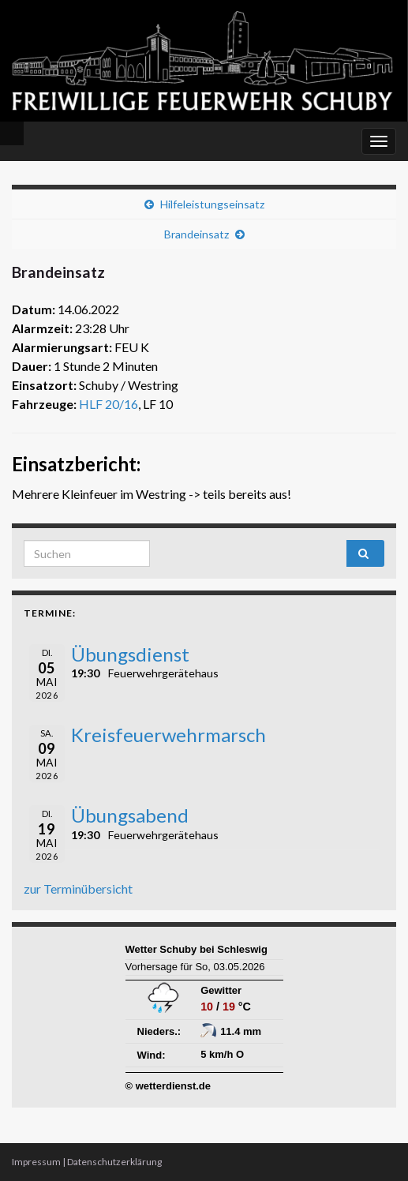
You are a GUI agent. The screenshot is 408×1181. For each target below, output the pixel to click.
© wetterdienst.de (168, 1086)
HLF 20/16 (108, 403)
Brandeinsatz (196, 234)
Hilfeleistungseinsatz (212, 204)
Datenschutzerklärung (114, 1162)
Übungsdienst (130, 654)
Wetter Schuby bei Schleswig (196, 949)
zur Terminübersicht (78, 888)
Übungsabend (130, 815)
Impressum (36, 1162)
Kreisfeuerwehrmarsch (168, 734)
